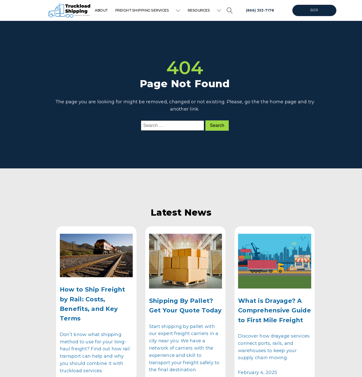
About (101, 10)
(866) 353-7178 (260, 10)
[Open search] (230, 11)
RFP (314, 10)
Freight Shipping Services (147, 10)
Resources (204, 10)
